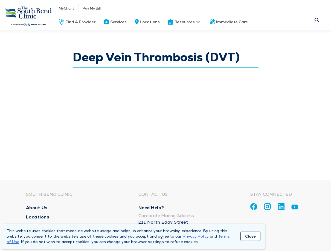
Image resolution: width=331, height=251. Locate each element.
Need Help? (151, 208)
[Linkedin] (281, 206)
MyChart (66, 8)
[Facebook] (253, 206)
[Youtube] (294, 208)
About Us (37, 208)
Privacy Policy (196, 236)
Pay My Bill (92, 8)
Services (118, 21)
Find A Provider (80, 21)
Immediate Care (232, 21)
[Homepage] (28, 15)
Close (250, 236)
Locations (150, 21)
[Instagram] (267, 206)
